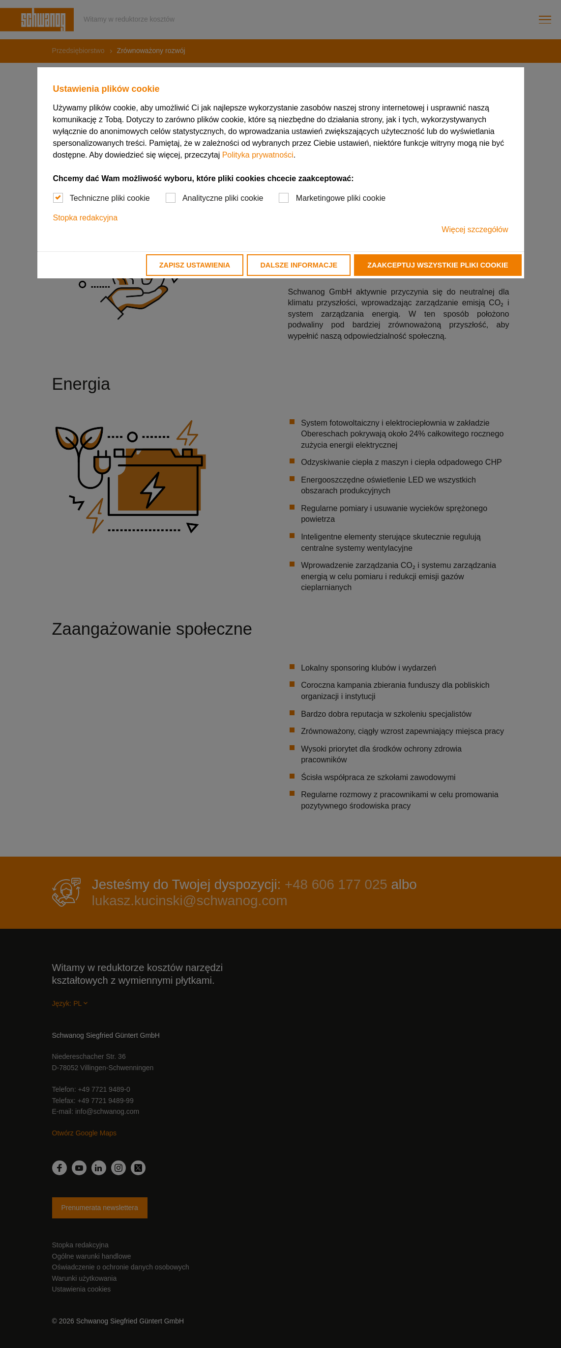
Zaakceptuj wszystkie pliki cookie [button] (437, 265)
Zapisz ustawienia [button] (194, 265)
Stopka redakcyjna (85, 218)
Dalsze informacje (298, 265)
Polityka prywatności (258, 155)
